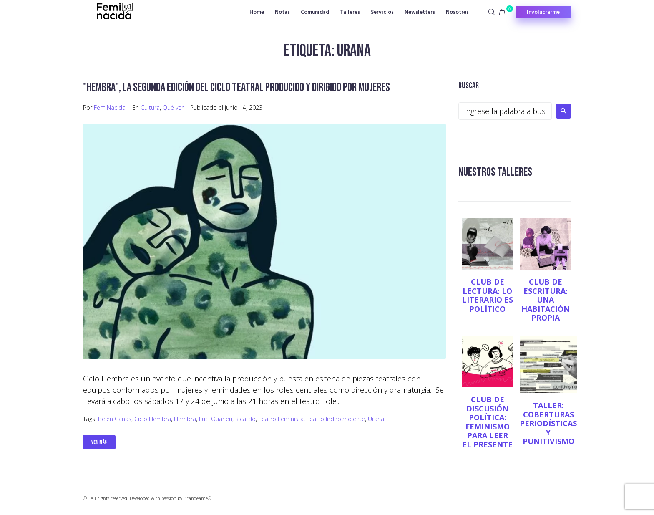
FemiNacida (110, 107)
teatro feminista (281, 419)
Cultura (150, 107)
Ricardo (245, 419)
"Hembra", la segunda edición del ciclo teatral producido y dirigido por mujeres (236, 87)
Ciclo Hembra (152, 419)
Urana (376, 419)
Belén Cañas (114, 419)
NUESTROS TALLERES (495, 172)
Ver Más (99, 442)
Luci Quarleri (215, 419)
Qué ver (173, 107)
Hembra (185, 419)
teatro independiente (336, 419)
